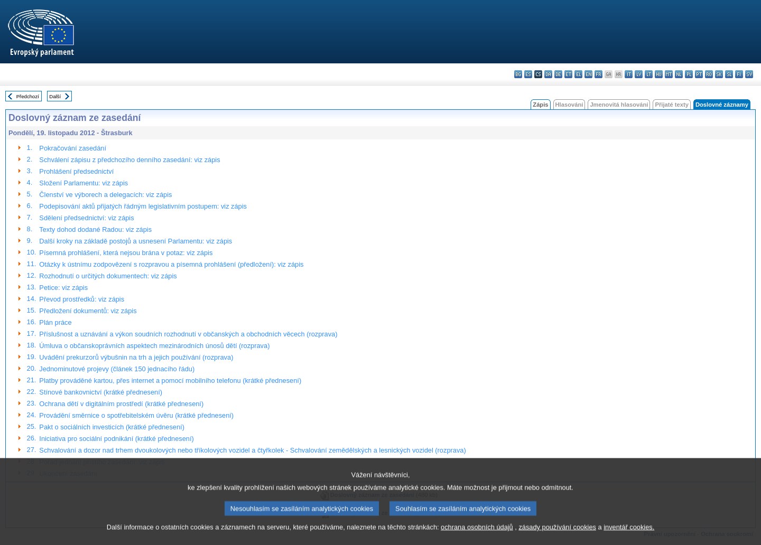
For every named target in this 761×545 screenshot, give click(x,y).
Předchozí (27, 96)
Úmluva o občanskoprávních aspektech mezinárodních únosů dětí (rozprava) (154, 346)
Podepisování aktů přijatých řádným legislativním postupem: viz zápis (143, 206)
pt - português (699, 74)
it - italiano (629, 74)
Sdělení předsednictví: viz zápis (86, 218)
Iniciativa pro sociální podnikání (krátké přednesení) (116, 439)
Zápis (540, 104)
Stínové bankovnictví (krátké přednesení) (100, 392)
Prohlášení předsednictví (76, 171)
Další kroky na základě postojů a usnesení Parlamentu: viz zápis (135, 241)
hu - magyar (659, 74)
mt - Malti (669, 74)
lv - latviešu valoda (639, 74)
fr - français (598, 74)
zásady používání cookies (557, 536)
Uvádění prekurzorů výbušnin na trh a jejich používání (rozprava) (136, 357)
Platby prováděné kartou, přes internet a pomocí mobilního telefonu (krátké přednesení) (170, 380)
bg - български (518, 74)
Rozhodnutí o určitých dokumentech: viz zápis (108, 276)
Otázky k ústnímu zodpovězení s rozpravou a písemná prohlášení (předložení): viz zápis (171, 264)
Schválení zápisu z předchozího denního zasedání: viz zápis (129, 160)
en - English (588, 74)
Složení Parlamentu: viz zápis (83, 183)
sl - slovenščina (729, 74)
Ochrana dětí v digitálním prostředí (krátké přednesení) (121, 404)
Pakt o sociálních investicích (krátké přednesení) (111, 427)
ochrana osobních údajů (477, 536)
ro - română (709, 74)
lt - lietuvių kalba (649, 74)
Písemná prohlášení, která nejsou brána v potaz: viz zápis (125, 253)
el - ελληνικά (578, 74)
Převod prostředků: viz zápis (81, 299)
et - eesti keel (568, 74)
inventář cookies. (629, 536)
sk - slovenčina (719, 74)
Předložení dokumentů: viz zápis (87, 311)
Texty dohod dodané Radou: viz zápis (95, 229)
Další (55, 96)
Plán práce (55, 322)
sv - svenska (749, 74)
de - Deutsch (558, 74)
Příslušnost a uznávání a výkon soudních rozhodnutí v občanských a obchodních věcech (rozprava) (188, 334)
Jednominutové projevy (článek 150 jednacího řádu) (116, 369)
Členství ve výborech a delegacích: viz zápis (105, 195)
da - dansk (548, 74)
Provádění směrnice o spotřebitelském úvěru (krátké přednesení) (136, 415)
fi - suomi (739, 74)
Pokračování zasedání (72, 148)
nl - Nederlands (679, 74)
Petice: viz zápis (63, 288)
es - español (528, 74)
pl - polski (689, 74)
